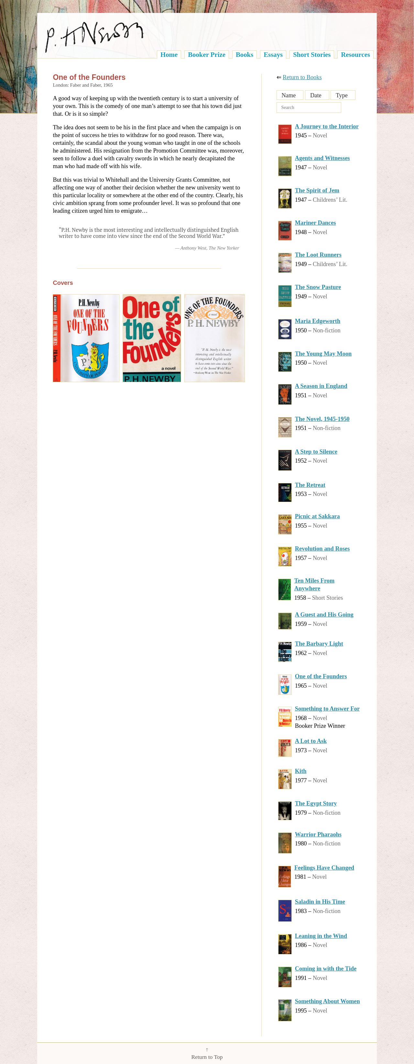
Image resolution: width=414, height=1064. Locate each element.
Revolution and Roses (322, 548)
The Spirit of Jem (317, 190)
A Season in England (321, 386)
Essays (273, 54)
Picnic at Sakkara (317, 516)
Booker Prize (206, 54)
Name (289, 95)
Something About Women (327, 1001)
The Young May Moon (323, 353)
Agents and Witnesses (322, 158)
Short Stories (312, 54)
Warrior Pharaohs (318, 834)
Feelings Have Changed (324, 868)
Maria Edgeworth (317, 321)
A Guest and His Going (324, 614)
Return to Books (302, 77)
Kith (301, 771)
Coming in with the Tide (325, 968)
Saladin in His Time (320, 901)
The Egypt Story (316, 803)
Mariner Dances (315, 223)
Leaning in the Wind (321, 936)
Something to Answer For (327, 708)
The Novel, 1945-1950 (322, 419)
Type (342, 95)
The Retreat (310, 485)
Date (315, 95)
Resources (355, 54)
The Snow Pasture (318, 287)
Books (244, 54)
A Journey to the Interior (327, 126)
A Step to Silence (316, 451)
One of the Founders (321, 676)
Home (169, 54)
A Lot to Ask (311, 741)
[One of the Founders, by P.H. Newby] (86, 338)
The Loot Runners (318, 255)
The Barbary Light (319, 643)
